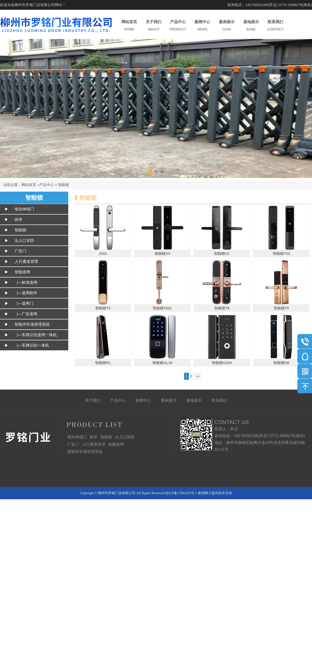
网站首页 (129, 26)
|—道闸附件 (26, 293)
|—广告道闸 (26, 314)
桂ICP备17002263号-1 (181, 493)
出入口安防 (24, 240)
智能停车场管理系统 (32, 324)
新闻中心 (202, 26)
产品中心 (178, 26)
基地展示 (251, 26)
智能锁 (63, 185)
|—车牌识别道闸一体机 (36, 335)
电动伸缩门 (24, 209)
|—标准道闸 (26, 282)
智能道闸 (22, 272)
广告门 (20, 251)
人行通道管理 (26, 261)
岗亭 (18, 219)
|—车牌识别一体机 (32, 345)
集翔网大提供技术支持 (215, 493)
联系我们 (275, 26)
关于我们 (153, 26)
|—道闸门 (24, 303)
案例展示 (226, 26)
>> (197, 376)
